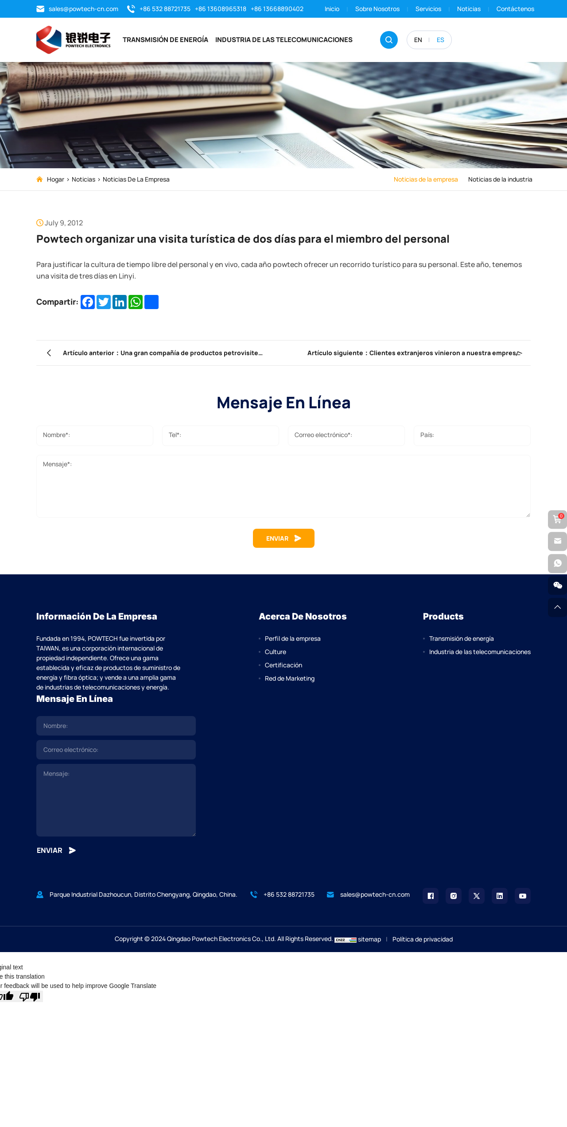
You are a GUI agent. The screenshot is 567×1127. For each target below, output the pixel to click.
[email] (116, 753)
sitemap (369, 942)
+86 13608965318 (220, 8)
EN (418, 39)
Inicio (332, 8)
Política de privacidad (422, 942)
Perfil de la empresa (293, 641)
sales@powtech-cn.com (77, 9)
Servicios (428, 8)
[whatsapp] (557, 563)
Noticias (469, 8)
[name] (116, 729)
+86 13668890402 (277, 8)
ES (440, 39)
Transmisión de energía (176, 39)
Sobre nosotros (377, 8)
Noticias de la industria (498, 179)
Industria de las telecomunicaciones (294, 39)
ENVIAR (283, 540)
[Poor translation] (29, 999)
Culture (275, 655)
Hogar (55, 179)
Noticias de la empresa (136, 179)
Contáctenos (515, 8)
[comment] (116, 803)
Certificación (283, 668)
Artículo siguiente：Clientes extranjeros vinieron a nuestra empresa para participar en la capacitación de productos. (398, 355)
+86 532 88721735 (158, 9)
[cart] (557, 518)
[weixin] (557, 586)
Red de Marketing (290, 681)
